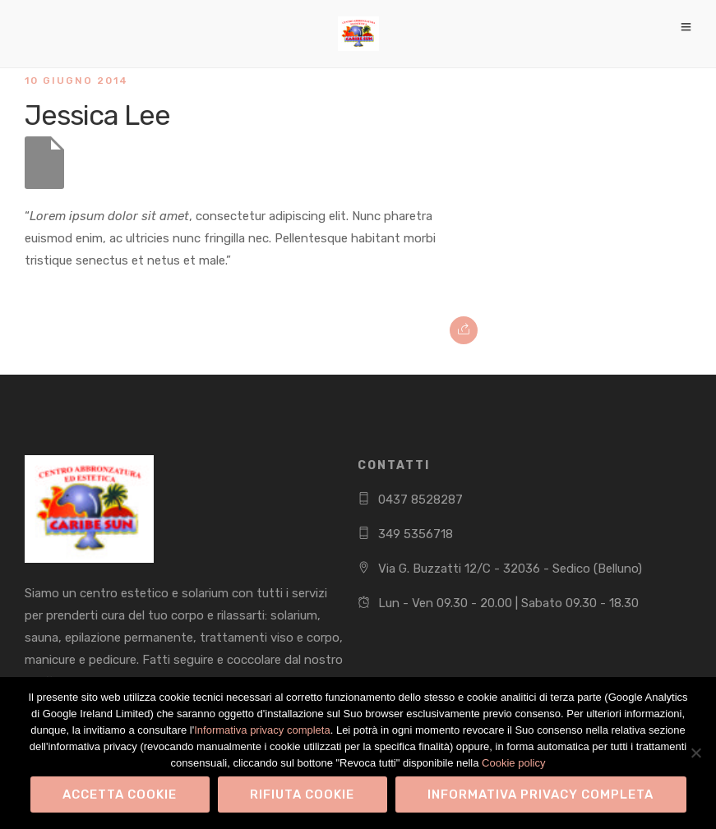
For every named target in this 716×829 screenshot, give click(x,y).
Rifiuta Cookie (302, 794)
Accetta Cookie (119, 794)
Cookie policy (513, 763)
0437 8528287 (420, 499)
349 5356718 (415, 534)
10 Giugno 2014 (76, 80)
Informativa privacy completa (262, 730)
